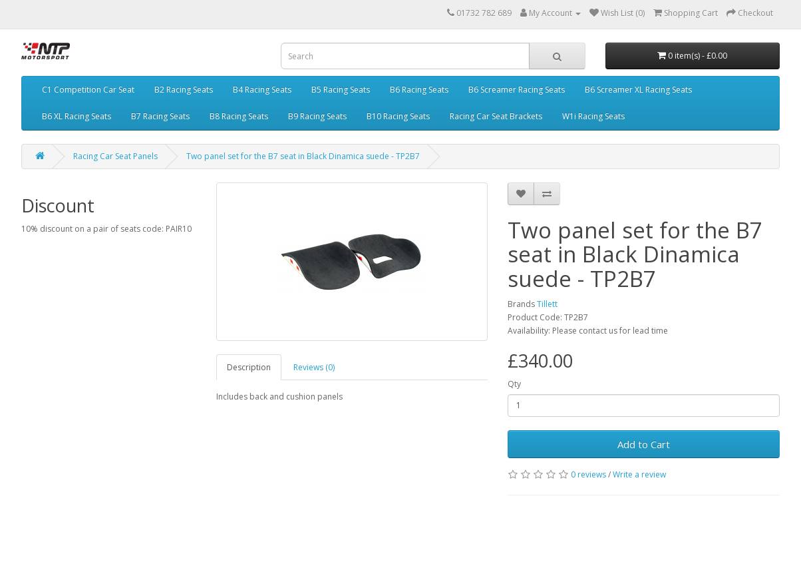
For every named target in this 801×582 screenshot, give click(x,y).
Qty (514, 384)
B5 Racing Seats (340, 89)
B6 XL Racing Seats (76, 116)
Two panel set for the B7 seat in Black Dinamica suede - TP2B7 (303, 156)
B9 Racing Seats (317, 116)
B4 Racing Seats (262, 89)
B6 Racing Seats (419, 89)
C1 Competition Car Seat (88, 89)
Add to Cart (643, 444)
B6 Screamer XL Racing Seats (638, 89)
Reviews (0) (314, 367)
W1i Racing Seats (593, 116)
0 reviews (588, 474)
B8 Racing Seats (239, 116)
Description (249, 367)
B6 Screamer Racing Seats (516, 89)
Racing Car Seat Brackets (496, 116)
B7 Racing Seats (160, 116)
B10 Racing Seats (398, 116)
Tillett (547, 304)
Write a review (639, 474)
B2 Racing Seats (183, 89)
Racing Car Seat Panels (115, 156)
